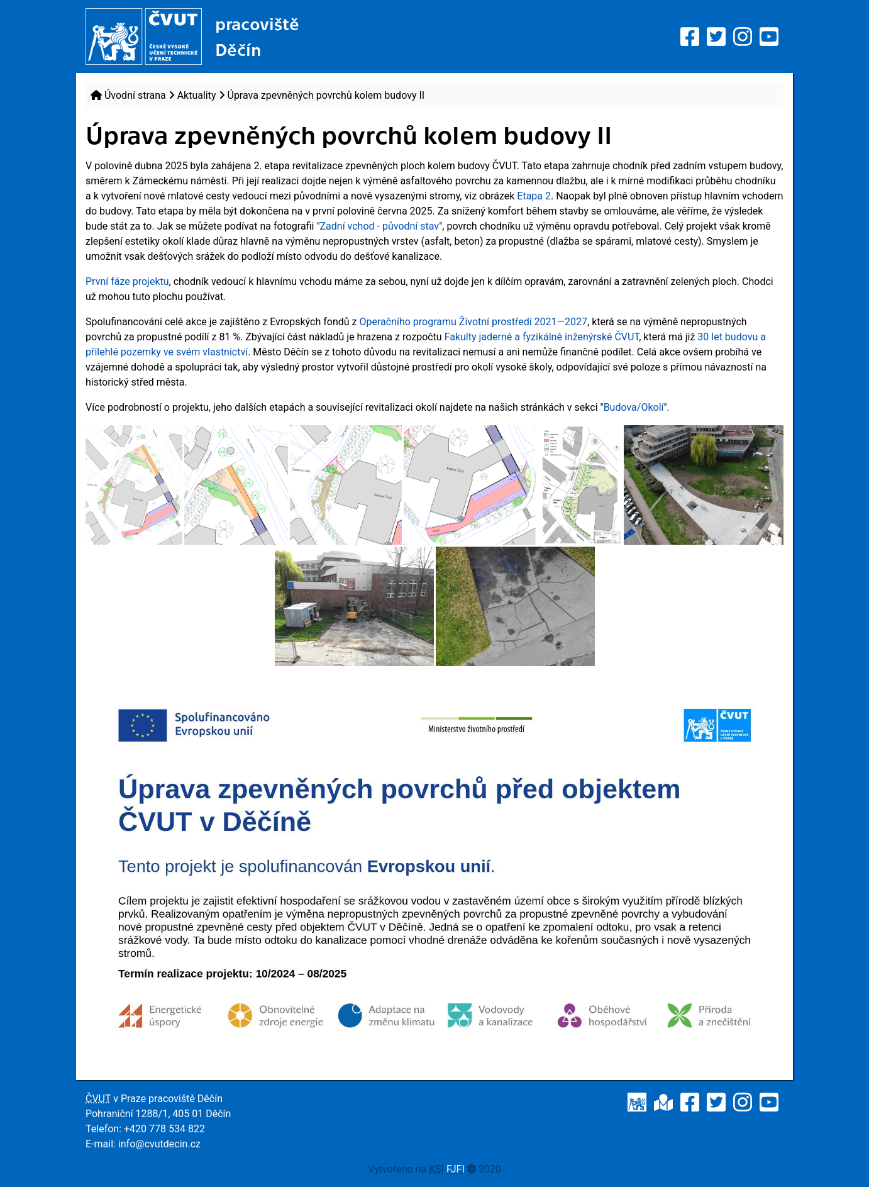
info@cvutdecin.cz (159, 1144)
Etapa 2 (534, 196)
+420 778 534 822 (164, 1129)
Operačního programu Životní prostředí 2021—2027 (473, 322)
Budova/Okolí (634, 407)
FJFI (455, 1169)
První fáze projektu (127, 281)
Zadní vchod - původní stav (380, 226)
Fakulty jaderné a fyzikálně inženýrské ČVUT (542, 337)
